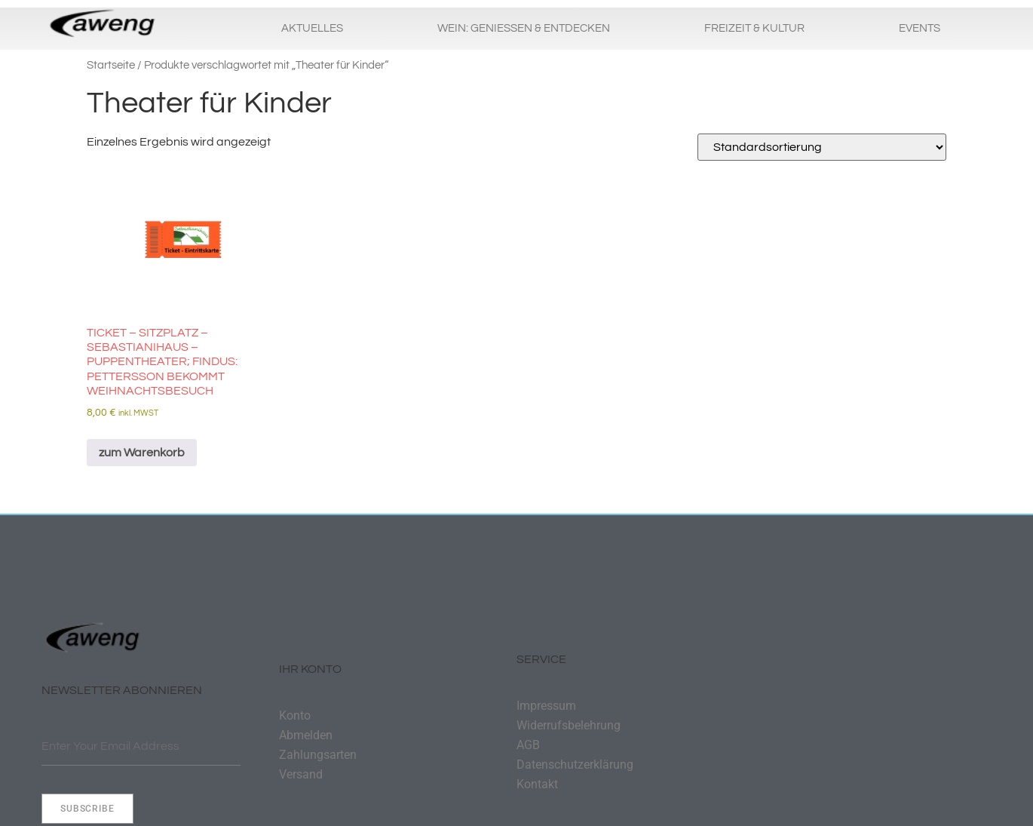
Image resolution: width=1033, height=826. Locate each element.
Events (919, 28)
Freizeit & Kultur (754, 28)
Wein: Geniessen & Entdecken (523, 28)
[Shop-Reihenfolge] (821, 147)
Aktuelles (312, 28)
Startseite (111, 65)
